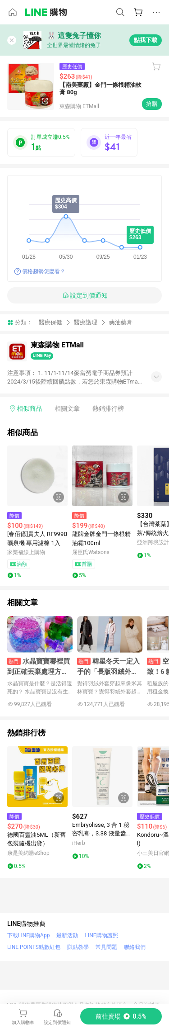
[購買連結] (121, 1016)
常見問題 (106, 947)
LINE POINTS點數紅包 (33, 947)
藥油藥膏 (120, 322)
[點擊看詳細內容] (37, 476)
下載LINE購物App (28, 935)
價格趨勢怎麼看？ (43, 271)
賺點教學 (78, 947)
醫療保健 (50, 322)
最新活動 (67, 935)
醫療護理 (85, 322)
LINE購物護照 (101, 935)
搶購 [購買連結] (152, 103)
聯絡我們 (135, 947)
